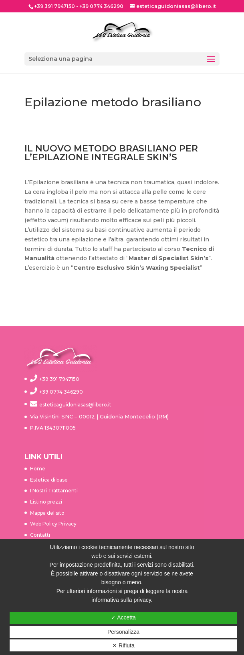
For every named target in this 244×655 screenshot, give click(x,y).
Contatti (40, 535)
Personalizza (123, 632)
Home (37, 469)
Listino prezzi (46, 502)
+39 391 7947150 (54, 6)
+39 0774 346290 (101, 6)
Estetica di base (49, 480)
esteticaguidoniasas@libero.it (75, 405)
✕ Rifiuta (123, 645)
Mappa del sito (47, 513)
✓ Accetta (123, 617)
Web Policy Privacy (53, 524)
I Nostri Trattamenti (54, 491)
